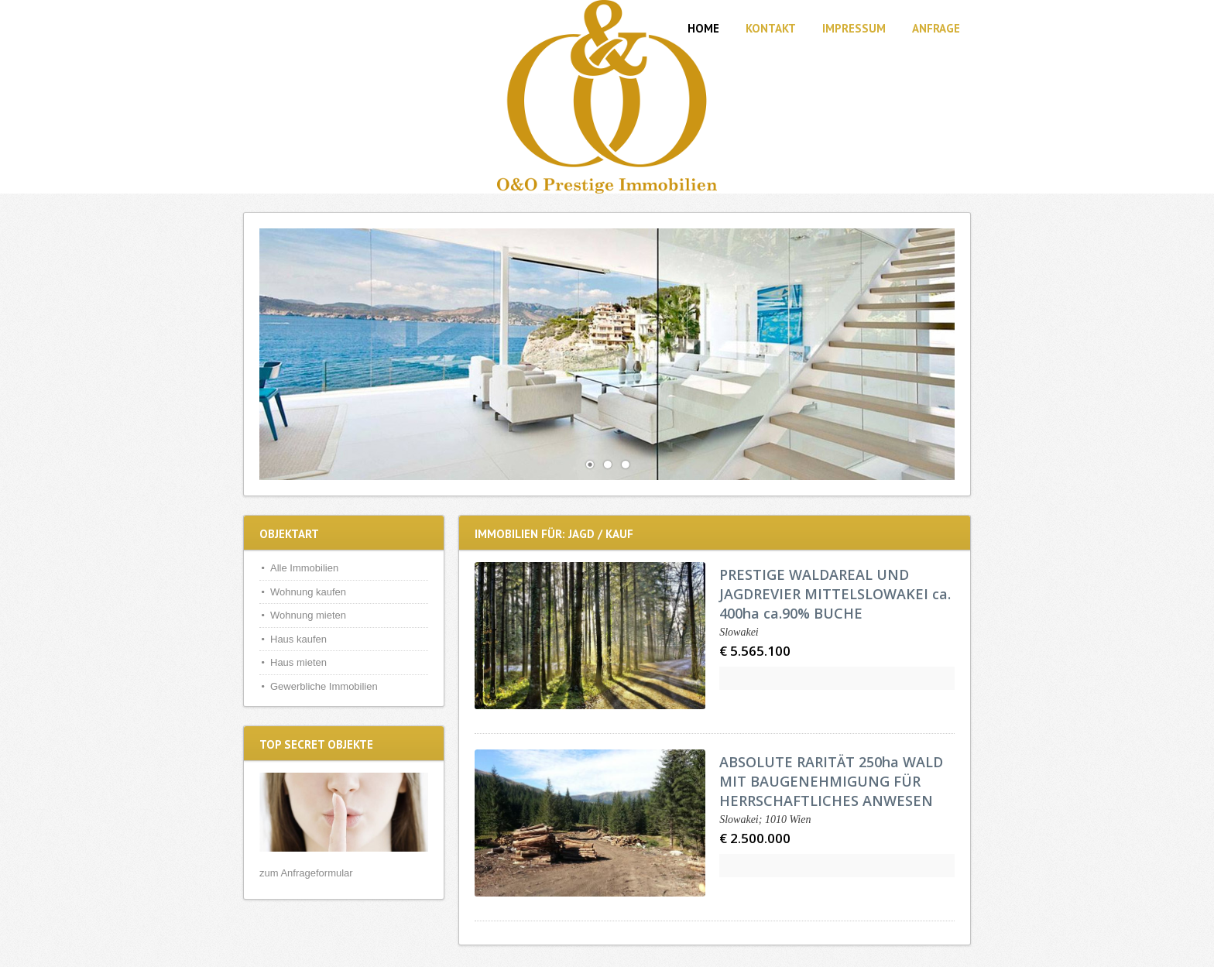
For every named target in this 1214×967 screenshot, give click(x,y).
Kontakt (771, 28)
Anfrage (936, 28)
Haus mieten (298, 662)
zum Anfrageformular (306, 873)
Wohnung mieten (308, 615)
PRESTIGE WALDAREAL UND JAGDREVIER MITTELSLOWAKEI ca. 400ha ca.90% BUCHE (835, 593)
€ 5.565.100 (754, 651)
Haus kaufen (298, 639)
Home (703, 28)
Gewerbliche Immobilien (324, 686)
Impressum (854, 28)
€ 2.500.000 (754, 838)
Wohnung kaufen (308, 592)
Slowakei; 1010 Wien (765, 819)
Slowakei (739, 632)
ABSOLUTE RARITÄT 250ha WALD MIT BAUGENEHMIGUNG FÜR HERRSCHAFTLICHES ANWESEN (831, 781)
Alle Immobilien (304, 568)
